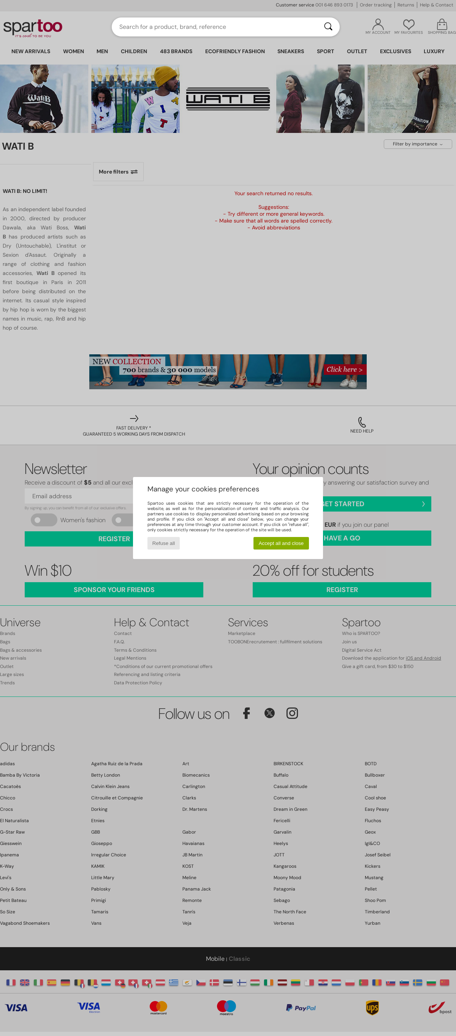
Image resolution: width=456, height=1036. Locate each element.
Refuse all (163, 543)
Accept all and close (281, 543)
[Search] (328, 26)
